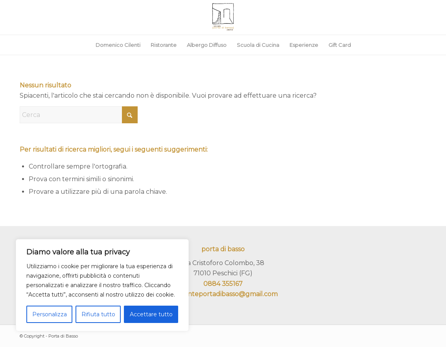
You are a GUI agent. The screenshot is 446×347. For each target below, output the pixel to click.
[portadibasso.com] (223, 17)
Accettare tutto (151, 314)
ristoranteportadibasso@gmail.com (223, 294)
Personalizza (49, 314)
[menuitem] (118, 45)
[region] (102, 285)
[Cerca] (79, 114)
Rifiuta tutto (98, 314)
